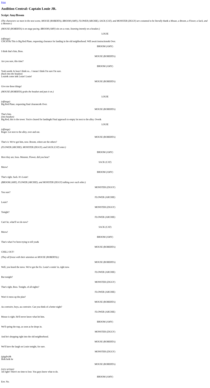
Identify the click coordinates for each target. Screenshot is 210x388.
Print (3, 2)
